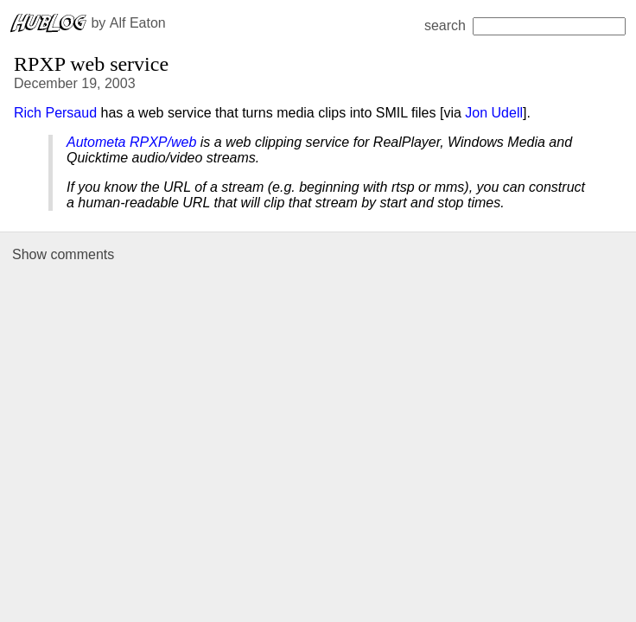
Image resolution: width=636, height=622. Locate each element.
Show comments (63, 254)
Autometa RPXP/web (131, 142)
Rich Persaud (55, 112)
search (525, 25)
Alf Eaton (138, 23)
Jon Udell (494, 112)
